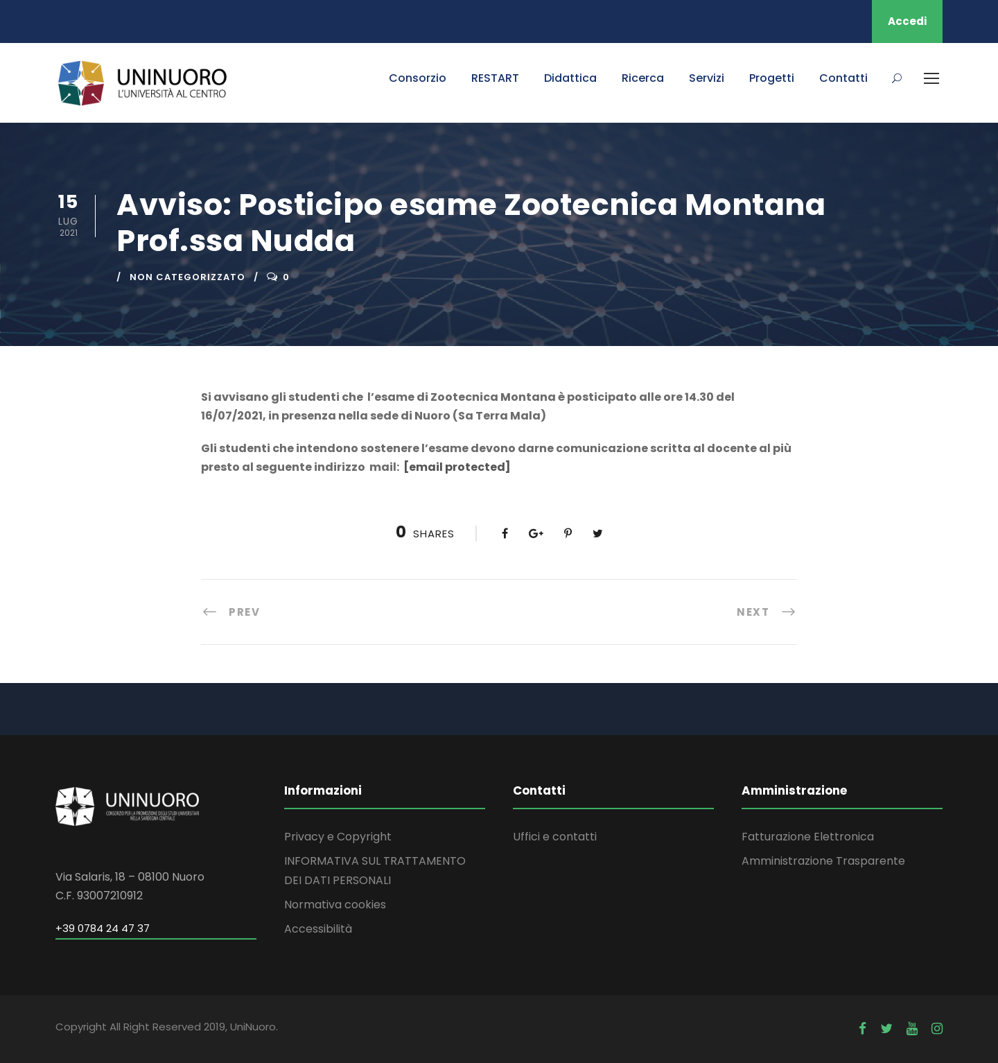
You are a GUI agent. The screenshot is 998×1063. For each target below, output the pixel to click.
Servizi (706, 78)
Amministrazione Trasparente (823, 861)
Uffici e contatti (555, 837)
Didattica (570, 78)
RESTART (495, 78)
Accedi (907, 21)
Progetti (771, 78)
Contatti (843, 78)
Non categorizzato (187, 277)
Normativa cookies (335, 905)
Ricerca (643, 78)
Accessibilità (318, 929)
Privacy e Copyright (338, 837)
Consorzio (417, 78)
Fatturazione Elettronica (808, 837)
